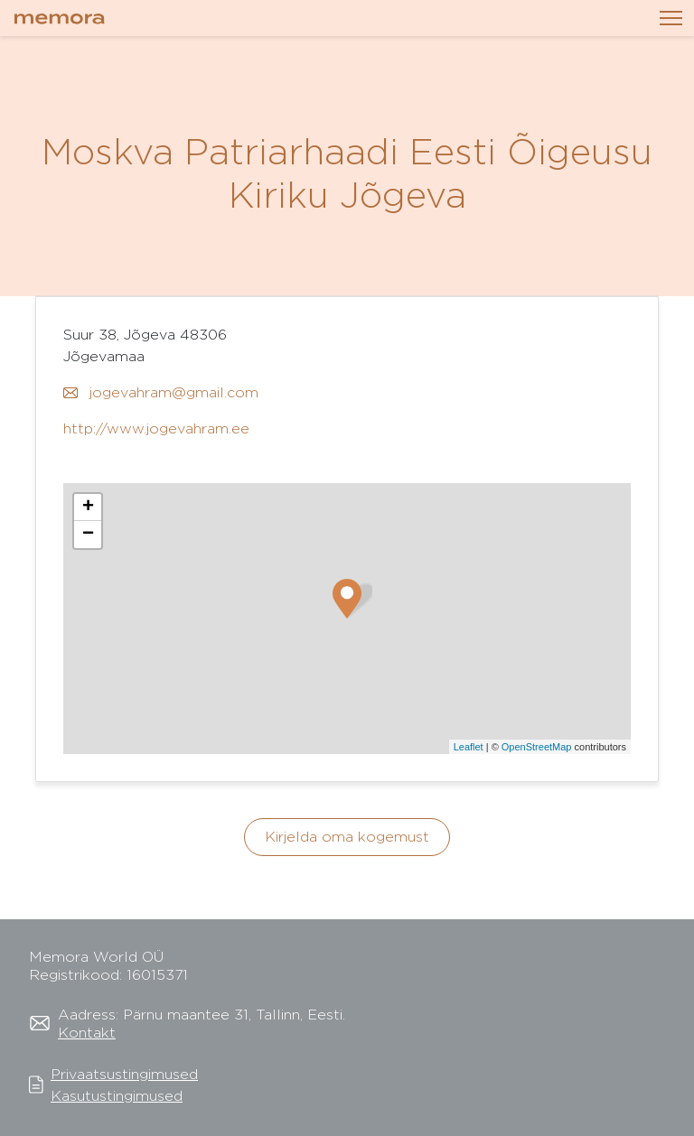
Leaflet (468, 746)
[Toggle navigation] (671, 18)
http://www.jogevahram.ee (156, 428)
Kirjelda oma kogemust (347, 836)
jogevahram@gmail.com (160, 392)
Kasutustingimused (117, 1095)
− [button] (88, 534)
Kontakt (87, 1032)
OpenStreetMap (537, 746)
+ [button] (88, 507)
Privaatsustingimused (124, 1074)
